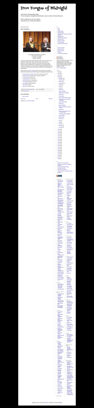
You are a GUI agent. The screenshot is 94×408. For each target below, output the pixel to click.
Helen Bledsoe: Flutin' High (60, 218)
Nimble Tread (69, 288)
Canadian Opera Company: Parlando (61, 294)
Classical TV (69, 353)
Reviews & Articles (61, 40)
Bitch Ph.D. (69, 322)
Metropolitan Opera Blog (60, 358)
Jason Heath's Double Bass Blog (60, 257)
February (60, 125)
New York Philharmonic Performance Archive (60, 330)
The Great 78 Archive (60, 312)
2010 (59, 148)
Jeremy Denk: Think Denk (60, 287)
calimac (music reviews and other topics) (70, 304)
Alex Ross (25, 84)
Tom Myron (60, 368)
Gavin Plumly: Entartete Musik (70, 297)
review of (31, 70)
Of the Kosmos (60, 388)
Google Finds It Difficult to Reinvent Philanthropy (70, 387)
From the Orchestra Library (59, 373)
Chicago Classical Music (60, 270)
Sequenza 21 (60, 196)
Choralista (59, 52)
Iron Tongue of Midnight (44, 8)
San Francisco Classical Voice (70, 181)
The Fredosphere (60, 356)
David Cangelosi (61, 289)
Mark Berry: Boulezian (69, 282)
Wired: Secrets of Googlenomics (70, 394)
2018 (59, 135)
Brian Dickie (69, 266)
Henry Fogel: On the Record (70, 250)
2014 (59, 142)
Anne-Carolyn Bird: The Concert (60, 346)
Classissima (69, 307)
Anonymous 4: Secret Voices (63, 162)
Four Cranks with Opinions (63, 53)
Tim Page (25, 81)
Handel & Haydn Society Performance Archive (61, 337)
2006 (59, 155)
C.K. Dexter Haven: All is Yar (70, 224)
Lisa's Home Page (61, 47)
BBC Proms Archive (60, 333)
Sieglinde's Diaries (60, 366)
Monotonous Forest (60, 229)
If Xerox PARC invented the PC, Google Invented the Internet (70, 377)
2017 (59, 137)
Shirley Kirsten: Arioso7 (70, 216)
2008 (59, 152)
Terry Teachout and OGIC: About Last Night (70, 239)
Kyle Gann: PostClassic (69, 246)
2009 (59, 150)
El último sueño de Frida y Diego (65, 97)
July (60, 86)
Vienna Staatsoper (60, 325)
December (61, 78)
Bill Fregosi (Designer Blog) (70, 302)
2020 (59, 132)
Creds (59, 29)
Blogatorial (60, 172)
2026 (59, 71)
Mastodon (46, 402)
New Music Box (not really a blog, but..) (60, 193)
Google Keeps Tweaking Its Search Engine (69, 391)
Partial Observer (70, 262)
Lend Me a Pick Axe (61, 168)
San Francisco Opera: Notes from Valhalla (60, 306)
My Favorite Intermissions (60, 276)
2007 (59, 153)
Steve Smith (60, 234)
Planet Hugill (69, 279)
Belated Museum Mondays (64, 92)
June (60, 88)
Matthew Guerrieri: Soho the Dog (60, 267)
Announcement (26, 75)
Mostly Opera (60, 241)
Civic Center (69, 191)
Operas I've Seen (61, 50)
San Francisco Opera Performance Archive (60, 316)
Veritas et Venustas (68, 313)
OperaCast (69, 352)
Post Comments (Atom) (30, 100)
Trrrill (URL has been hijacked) (60, 350)
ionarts (59, 251)
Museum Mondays (62, 91)
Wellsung (59, 235)
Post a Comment (25, 96)
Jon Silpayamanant (60, 198)
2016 (59, 139)
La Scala (59, 323)
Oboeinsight (69, 186)
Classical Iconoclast (59, 215)
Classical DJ (69, 357)
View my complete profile (61, 67)
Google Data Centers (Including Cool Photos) (70, 363)
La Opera (59, 213)
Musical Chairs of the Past (62, 43)
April (60, 122)
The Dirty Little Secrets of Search (69, 383)
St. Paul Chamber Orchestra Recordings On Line (70, 348)
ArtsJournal (69, 237)
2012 (59, 145)
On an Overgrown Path (61, 254)
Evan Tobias (60, 259)
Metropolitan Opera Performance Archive (60, 320)
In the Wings (69, 202)
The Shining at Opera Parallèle (64, 113)
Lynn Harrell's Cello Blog (69, 269)
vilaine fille (60, 383)
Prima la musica (61, 277)
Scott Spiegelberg (60, 245)
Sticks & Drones (61, 226)
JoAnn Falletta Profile (63, 101)
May (60, 120)
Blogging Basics (61, 36)
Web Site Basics (61, 32)
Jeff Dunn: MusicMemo (69, 204)
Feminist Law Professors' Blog (70, 325)
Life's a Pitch (69, 243)
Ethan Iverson (60, 208)
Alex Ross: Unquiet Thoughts (60, 343)
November (61, 79)
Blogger (60, 402)
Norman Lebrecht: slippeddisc (69, 252)
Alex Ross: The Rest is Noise (60, 181)
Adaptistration (69, 259)
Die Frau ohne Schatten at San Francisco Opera (64, 112)
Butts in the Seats (69, 265)
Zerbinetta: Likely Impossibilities (61, 203)
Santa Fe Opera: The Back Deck (61, 301)
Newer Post (23, 98)
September (61, 83)
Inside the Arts (71, 256)
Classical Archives (68, 356)
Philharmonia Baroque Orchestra (60, 298)
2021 (59, 130)
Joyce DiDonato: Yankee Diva (61, 285)
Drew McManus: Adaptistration (61, 201)
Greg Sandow (69, 247)
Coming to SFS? (61, 39)
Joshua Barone (26, 78)
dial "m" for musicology (60, 382)
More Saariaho (61, 96)
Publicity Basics (60, 31)
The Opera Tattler (69, 195)
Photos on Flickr (61, 49)
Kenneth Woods (61, 272)
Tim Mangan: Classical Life (69, 226)
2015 (59, 140)
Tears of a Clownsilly (59, 390)
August (60, 84)
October (60, 81)
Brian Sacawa (60, 252)
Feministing (69, 326)
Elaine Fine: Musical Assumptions (60, 231)
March (60, 123)
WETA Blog (60, 364)
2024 (59, 75)
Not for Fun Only (70, 200)
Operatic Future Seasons (62, 37)
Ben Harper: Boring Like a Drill (69, 293)
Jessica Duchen (70, 289)
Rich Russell (60, 386)
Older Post (51, 98)
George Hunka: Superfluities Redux (60, 238)
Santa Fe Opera (61, 326)
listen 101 (59, 249)
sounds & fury (60, 243)
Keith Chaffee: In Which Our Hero (70, 233)
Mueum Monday (62, 115)
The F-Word (69, 330)
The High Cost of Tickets (62, 169)
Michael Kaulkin (70, 188)
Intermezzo (60, 240)
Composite (69, 318)
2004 (59, 158)
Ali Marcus (60, 385)
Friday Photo (61, 89)
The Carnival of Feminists (70, 328)
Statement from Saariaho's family (30, 74)
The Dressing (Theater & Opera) (69, 309)
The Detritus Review (60, 225)
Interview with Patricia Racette (63, 166)
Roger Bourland (61, 273)
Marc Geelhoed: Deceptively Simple (61, 352)
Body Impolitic (69, 317)
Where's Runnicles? (69, 278)
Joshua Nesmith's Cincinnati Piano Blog (61, 362)
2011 (59, 147)
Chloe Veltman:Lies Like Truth (69, 198)
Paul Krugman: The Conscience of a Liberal (70, 335)
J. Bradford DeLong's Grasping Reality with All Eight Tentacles (70, 340)
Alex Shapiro (60, 261)
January (60, 127)
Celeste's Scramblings (69, 219)
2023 (59, 76)
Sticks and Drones (69, 261)
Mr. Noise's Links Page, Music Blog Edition (61, 190)
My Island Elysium (69, 230)
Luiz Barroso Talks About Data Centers (70, 367)
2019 (59, 134)
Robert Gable (69, 189)
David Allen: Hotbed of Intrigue (60, 376)
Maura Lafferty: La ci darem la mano (70, 209)
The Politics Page (61, 42)
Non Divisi (69, 273)
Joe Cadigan (25, 83)
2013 (59, 143)
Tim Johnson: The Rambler (69, 287)
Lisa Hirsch (60, 57)
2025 (59, 73)
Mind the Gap (69, 242)
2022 (59, 129)
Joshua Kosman (26, 80)
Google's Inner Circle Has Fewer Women (69, 373)
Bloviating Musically (59, 370)
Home (37, 98)
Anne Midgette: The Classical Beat (60, 206)
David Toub (60, 262)
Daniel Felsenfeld (60, 265)
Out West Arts (69, 228)
